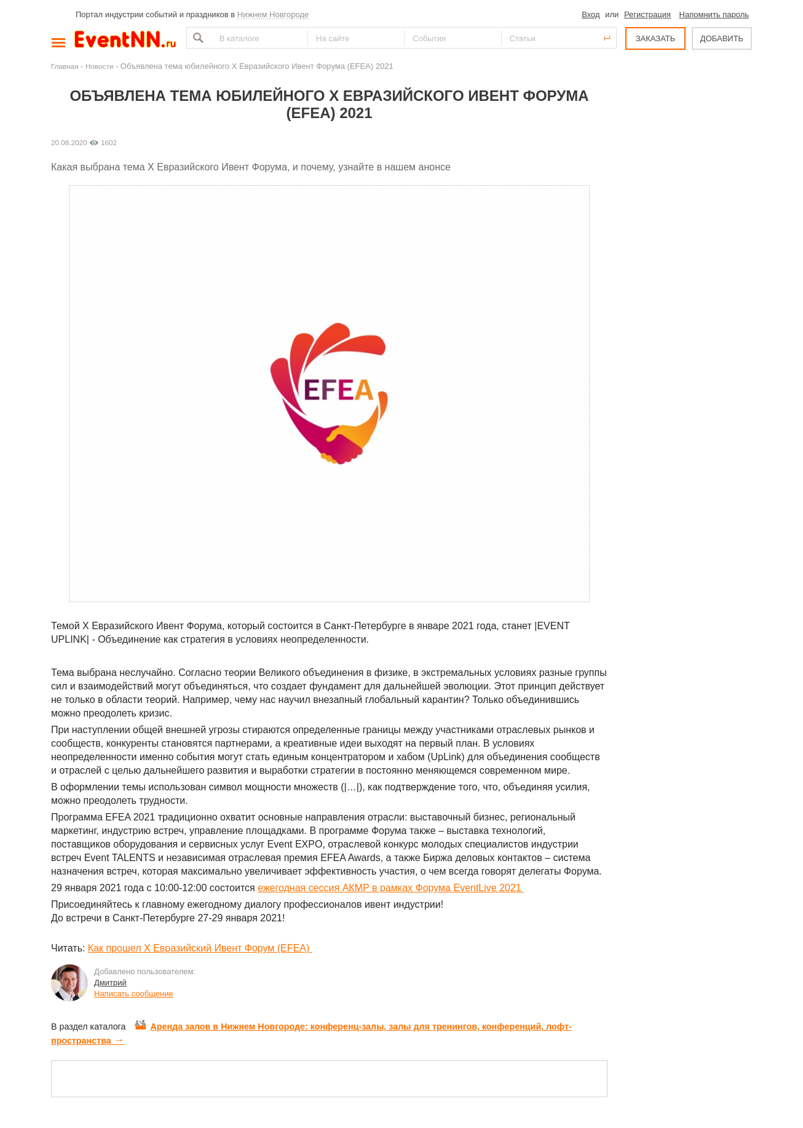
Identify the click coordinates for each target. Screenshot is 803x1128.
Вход (590, 14)
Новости (99, 66)
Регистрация (647, 14)
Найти (197, 38)
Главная (64, 66)
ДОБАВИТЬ (721, 38)
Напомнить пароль (714, 14)
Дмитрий (110, 982)
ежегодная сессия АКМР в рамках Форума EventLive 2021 (391, 888)
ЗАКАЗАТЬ (656, 38)
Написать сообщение (133, 993)
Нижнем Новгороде (273, 14)
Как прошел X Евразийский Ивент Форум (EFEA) (200, 948)
